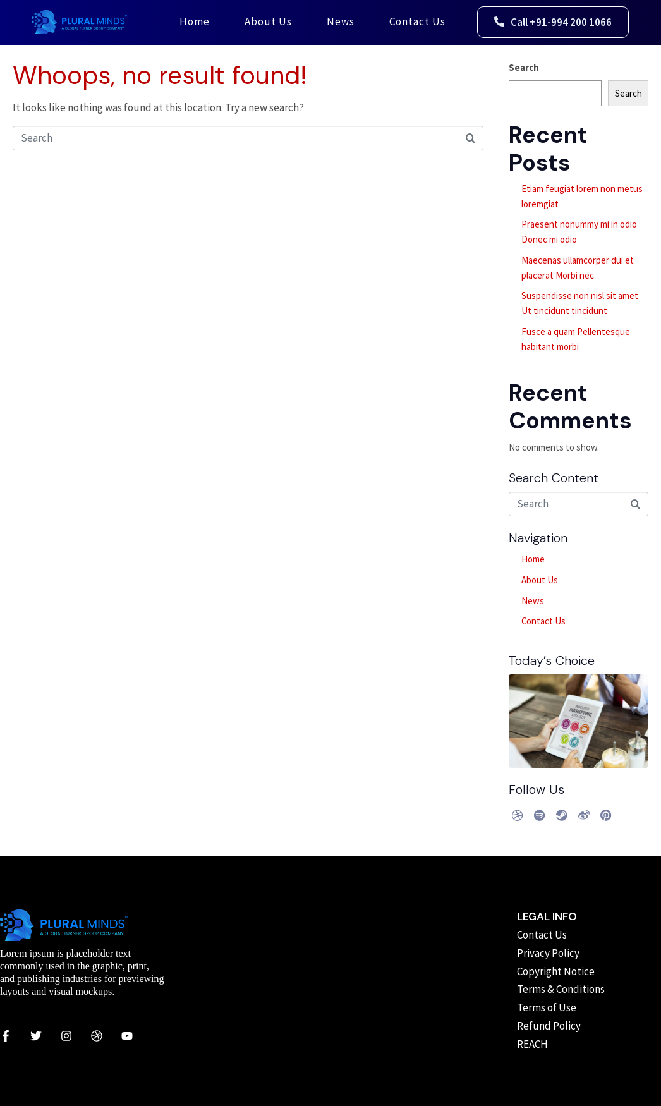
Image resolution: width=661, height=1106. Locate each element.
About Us (268, 21)
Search (524, 67)
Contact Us (417, 21)
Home (194, 21)
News (341, 21)
